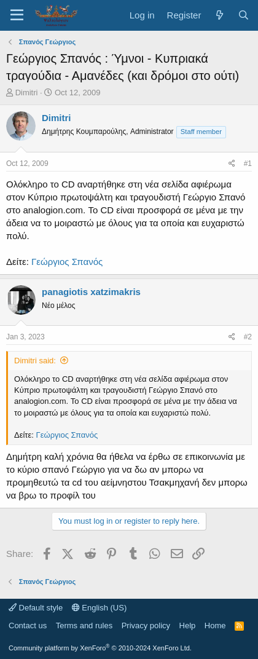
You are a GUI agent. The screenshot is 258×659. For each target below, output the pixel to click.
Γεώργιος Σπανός (67, 261)
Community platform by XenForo (100, 648)
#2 (248, 337)
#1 (248, 163)
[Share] (232, 164)
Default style (36, 607)
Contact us (28, 625)
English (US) (99, 607)
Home (215, 625)
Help (187, 625)
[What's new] (219, 15)
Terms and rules (84, 625)
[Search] (244, 15)
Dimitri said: (35, 360)
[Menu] (16, 15)
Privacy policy (146, 625)
